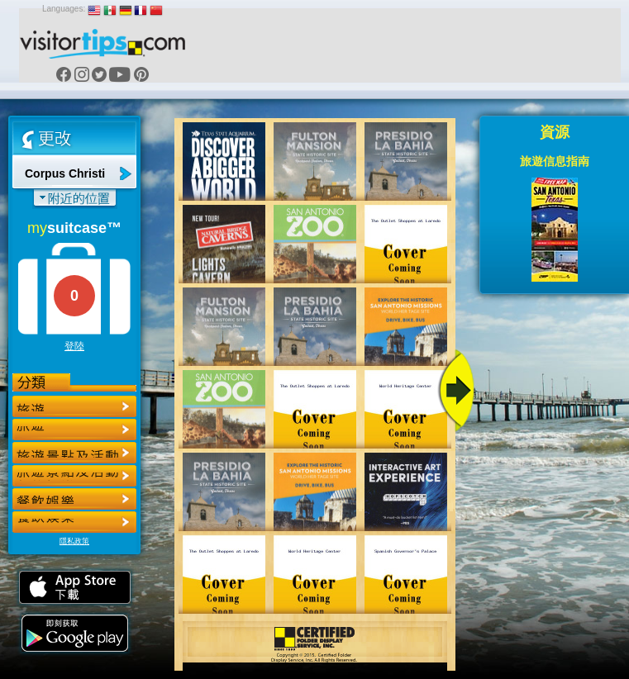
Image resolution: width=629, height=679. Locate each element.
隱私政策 (74, 541)
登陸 (74, 346)
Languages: (63, 8)
